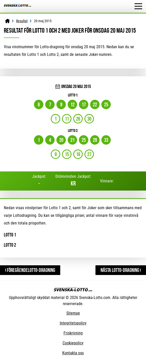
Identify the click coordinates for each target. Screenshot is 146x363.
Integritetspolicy (73, 323)
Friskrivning (73, 333)
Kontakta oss (73, 353)
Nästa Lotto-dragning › (121, 270)
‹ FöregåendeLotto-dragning (30, 270)
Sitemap (73, 313)
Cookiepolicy (73, 343)
